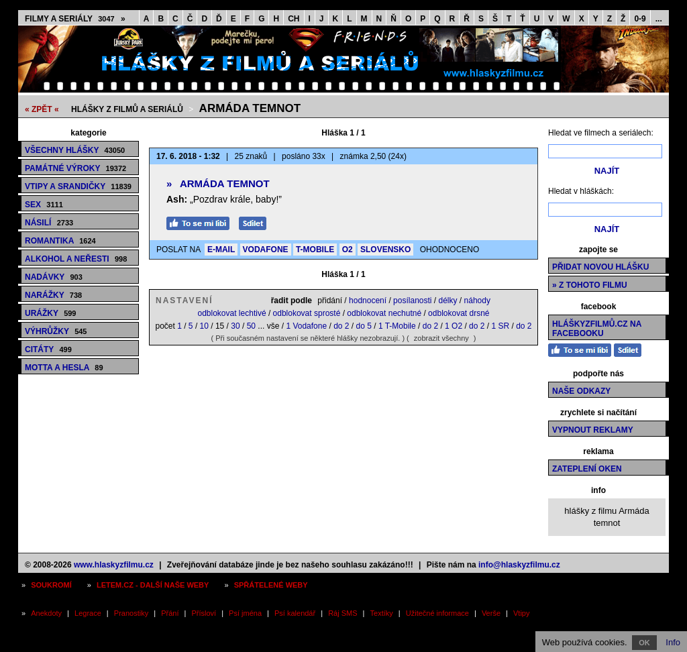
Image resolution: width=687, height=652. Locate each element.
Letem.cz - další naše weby (153, 585)
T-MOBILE (315, 249)
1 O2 (453, 326)
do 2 (341, 326)
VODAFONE (265, 249)
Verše (491, 613)
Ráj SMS (342, 613)
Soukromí (51, 585)
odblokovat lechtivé (231, 313)
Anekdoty (46, 613)
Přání (169, 613)
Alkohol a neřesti (76, 259)
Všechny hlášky (75, 150)
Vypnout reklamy (592, 430)
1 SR (500, 326)
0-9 (639, 18)
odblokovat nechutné (384, 313)
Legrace (87, 613)
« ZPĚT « (42, 109)
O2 (347, 249)
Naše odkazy (581, 391)
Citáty (48, 349)
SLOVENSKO (385, 249)
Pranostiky (131, 613)
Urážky (50, 313)
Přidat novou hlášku (600, 267)
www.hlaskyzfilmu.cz (114, 564)
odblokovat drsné (458, 313)
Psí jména (245, 613)
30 (235, 326)
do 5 (364, 326)
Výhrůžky (56, 331)
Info (673, 642)
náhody (477, 300)
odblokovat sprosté (307, 313)
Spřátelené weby (271, 585)
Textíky (381, 613)
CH (293, 18)
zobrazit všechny (441, 338)
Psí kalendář (294, 613)
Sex (44, 204)
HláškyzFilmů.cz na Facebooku (596, 328)
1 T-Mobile (397, 326)
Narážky (53, 295)
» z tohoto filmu (589, 285)
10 (204, 326)
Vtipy (521, 613)
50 (251, 326)
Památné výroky (75, 168)
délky (448, 300)
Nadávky (54, 277)
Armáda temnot (250, 108)
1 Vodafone (306, 326)
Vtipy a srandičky (78, 186)
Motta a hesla (64, 367)
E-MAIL (221, 249)
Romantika (60, 241)
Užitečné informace (437, 613)
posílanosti (412, 300)
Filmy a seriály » (75, 18)
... (658, 18)
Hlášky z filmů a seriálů (127, 109)
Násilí (49, 222)
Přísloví (203, 613)
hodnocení (367, 300)
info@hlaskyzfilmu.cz (519, 564)
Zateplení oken (587, 469)
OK (644, 643)
